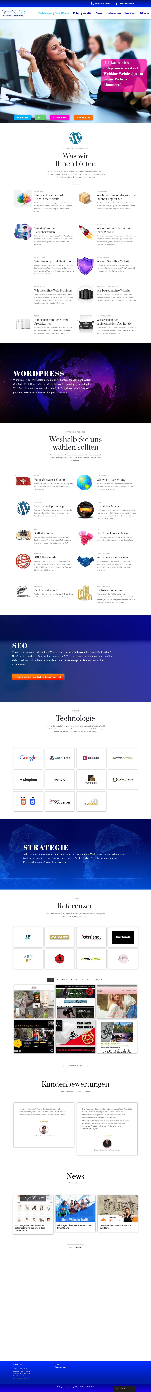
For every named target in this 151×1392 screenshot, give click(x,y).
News (99, 13)
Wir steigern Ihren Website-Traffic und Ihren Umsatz (74, 1227)
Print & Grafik (82, 13)
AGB (57, 1364)
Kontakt (130, 13)
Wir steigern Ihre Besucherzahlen (45, 230)
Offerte (144, 13)
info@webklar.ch (127, 3)
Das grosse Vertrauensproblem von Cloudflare (115, 1227)
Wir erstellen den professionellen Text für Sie (114, 322)
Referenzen (114, 13)
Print (36, 316)
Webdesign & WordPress (53, 13)
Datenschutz (61, 1367)
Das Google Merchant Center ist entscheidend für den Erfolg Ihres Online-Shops (30, 1228)
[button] (22, 117)
